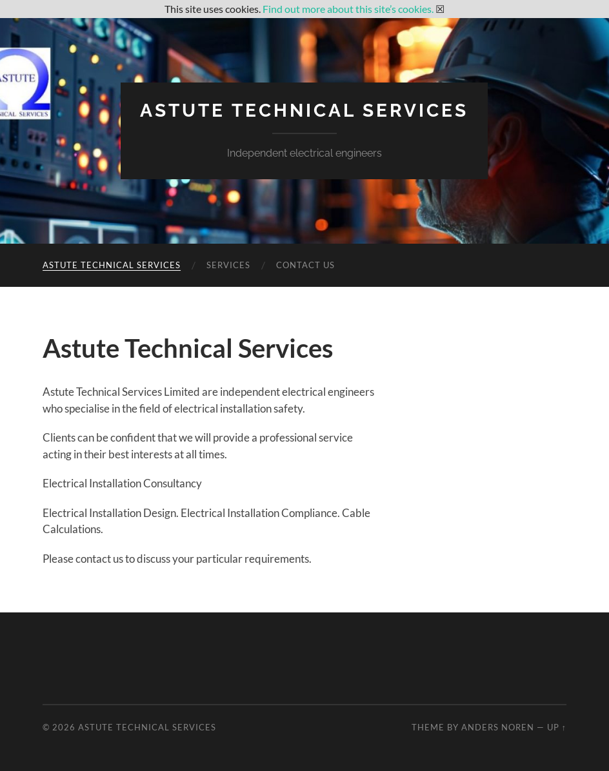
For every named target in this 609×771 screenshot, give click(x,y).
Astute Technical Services (304, 110)
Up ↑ (556, 727)
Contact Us (305, 265)
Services (228, 265)
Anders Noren (497, 727)
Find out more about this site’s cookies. (348, 9)
